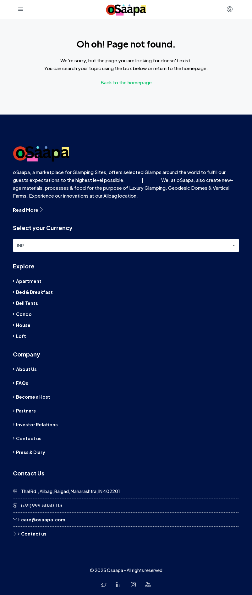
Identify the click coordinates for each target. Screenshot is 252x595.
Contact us (28, 438)
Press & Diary (30, 452)
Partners (26, 410)
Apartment (28, 281)
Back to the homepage (126, 82)
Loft (21, 336)
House (23, 325)
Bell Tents (27, 303)
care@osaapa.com (43, 519)
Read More (28, 210)
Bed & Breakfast (34, 292)
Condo (24, 314)
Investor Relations (37, 424)
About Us (26, 369)
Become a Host (33, 397)
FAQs (22, 383)
